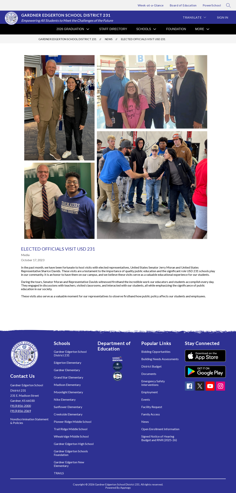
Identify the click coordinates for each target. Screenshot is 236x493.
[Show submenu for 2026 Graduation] (70, 29)
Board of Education (183, 5)
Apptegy (125, 487)
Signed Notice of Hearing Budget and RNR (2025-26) (159, 438)
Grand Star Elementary (68, 377)
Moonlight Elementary (68, 392)
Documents (148, 373)
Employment (149, 392)
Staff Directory (113, 29)
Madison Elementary (67, 384)
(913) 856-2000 (20, 405)
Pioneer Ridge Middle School (72, 421)
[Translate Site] (194, 17)
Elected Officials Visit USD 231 (143, 39)
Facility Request (151, 407)
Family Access (150, 414)
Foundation (176, 29)
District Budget (151, 366)
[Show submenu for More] (199, 29)
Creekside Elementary (68, 414)
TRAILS (59, 473)
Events (145, 399)
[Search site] (228, 5)
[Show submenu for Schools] (143, 29)
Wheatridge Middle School (71, 436)
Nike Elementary (65, 399)
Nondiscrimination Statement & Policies (29, 420)
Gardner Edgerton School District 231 (67, 39)
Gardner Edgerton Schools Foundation (71, 452)
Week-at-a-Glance (151, 5)
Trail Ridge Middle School (70, 429)
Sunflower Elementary (68, 407)
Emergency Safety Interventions (153, 382)
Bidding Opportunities (155, 351)
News (109, 39)
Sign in (222, 17)
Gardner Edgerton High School (74, 443)
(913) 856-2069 (20, 411)
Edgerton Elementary (67, 362)
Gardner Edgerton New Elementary (69, 463)
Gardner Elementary (67, 370)
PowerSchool (212, 5)
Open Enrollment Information (160, 429)
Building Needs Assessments (160, 359)
